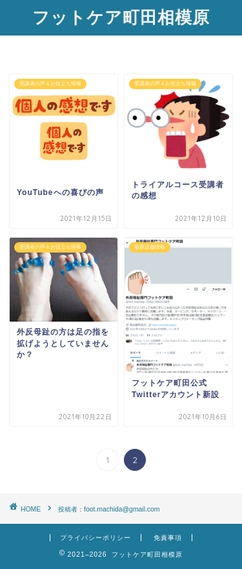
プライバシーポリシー (95, 537)
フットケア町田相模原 (121, 16)
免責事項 (168, 537)
